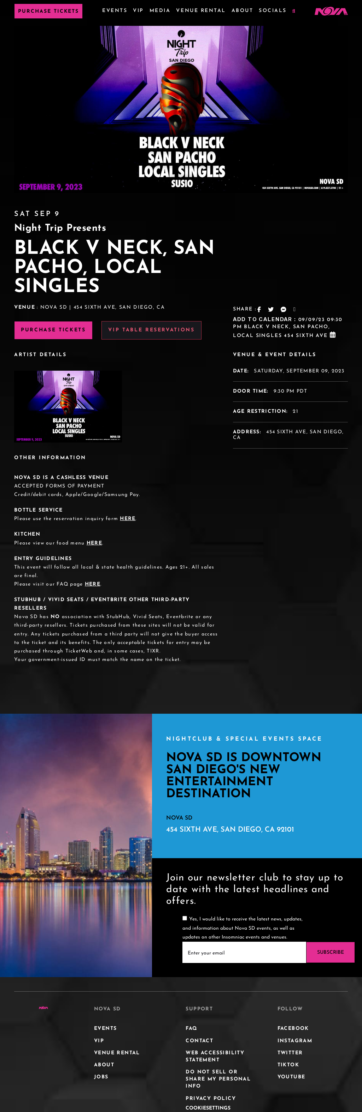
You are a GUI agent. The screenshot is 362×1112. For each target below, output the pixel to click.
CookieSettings (208, 1108)
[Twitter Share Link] (271, 309)
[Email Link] (294, 309)
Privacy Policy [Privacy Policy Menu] (211, 1098)
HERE (127, 518)
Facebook (293, 1028)
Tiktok (288, 1065)
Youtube (291, 1077)
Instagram (295, 1041)
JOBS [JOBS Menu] (101, 1077)
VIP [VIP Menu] (138, 10)
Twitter (290, 1053)
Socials (273, 10)
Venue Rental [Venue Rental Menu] (201, 10)
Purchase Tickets (48, 11)
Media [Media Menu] (160, 10)
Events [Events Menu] (114, 10)
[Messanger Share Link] (284, 309)
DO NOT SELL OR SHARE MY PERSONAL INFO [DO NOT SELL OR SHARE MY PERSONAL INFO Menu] (218, 1079)
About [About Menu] (242, 10)
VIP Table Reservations (151, 330)
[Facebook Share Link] (259, 309)
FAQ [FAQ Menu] (191, 1028)
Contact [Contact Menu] (199, 1041)
